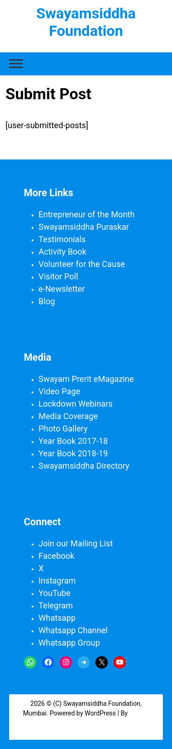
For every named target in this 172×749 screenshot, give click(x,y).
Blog (47, 301)
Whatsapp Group (69, 642)
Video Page (59, 391)
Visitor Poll (58, 276)
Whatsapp (57, 618)
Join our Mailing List (76, 543)
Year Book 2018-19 (73, 453)
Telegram (56, 605)
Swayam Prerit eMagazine (86, 379)
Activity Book (62, 251)
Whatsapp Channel (73, 630)
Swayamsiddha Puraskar (84, 227)
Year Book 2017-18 (73, 441)
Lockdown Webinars (76, 404)
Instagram (57, 580)
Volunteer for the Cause (82, 264)
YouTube (55, 593)
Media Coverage (68, 416)
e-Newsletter (62, 289)
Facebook (56, 556)
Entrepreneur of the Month (87, 214)
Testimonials (62, 239)
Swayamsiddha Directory (84, 466)
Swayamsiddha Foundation (86, 22)
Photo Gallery (63, 428)
